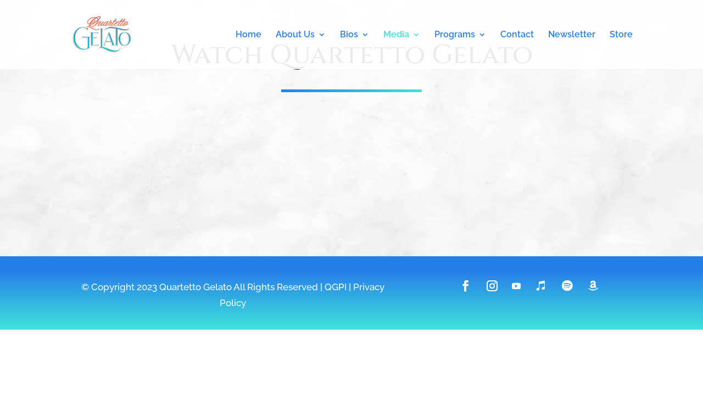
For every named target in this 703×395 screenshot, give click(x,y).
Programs (454, 35)
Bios (349, 35)
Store (621, 35)
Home (248, 35)
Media (396, 35)
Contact (517, 35)
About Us (295, 35)
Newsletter (571, 35)
